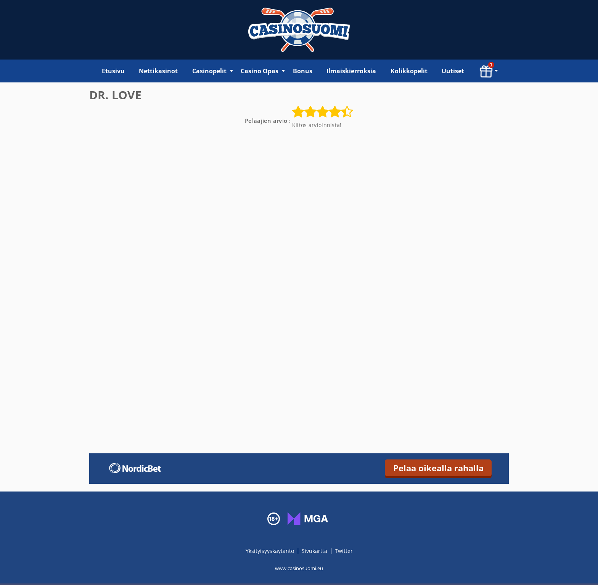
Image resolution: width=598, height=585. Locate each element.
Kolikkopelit (409, 71)
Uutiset (453, 71)
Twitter (344, 550)
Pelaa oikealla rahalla (438, 468)
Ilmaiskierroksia (351, 71)
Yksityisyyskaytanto (271, 550)
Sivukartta (314, 550)
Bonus (302, 71)
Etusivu (113, 71)
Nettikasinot (158, 71)
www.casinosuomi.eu (299, 568)
